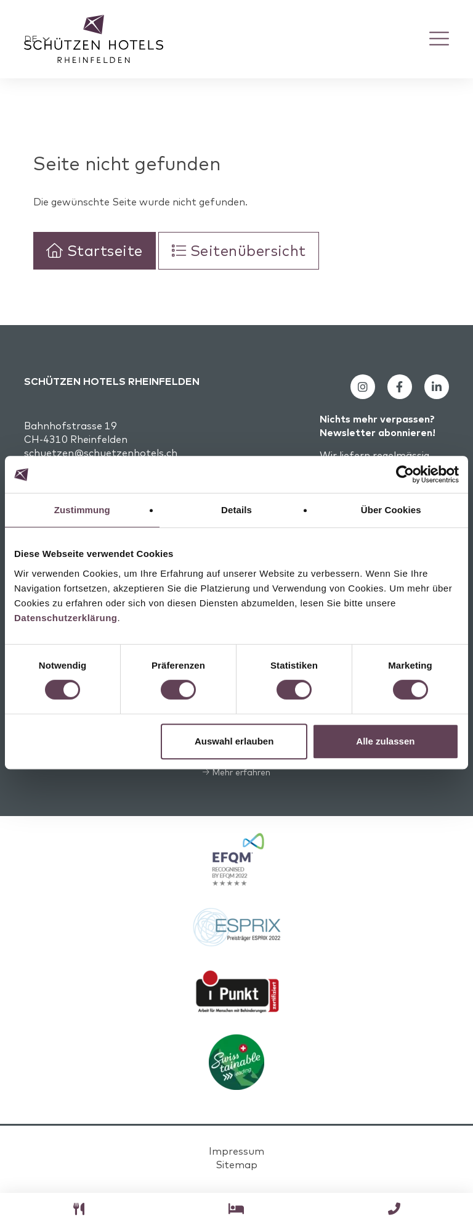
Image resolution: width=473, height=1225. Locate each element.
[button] (37, 40)
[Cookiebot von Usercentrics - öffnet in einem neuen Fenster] (405, 474)
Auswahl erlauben (234, 741)
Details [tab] (236, 510)
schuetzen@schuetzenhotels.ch (100, 455)
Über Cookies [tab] (391, 510)
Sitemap (236, 1167)
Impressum (236, 1153)
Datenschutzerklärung (66, 617)
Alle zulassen (385, 741)
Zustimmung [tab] (82, 510)
